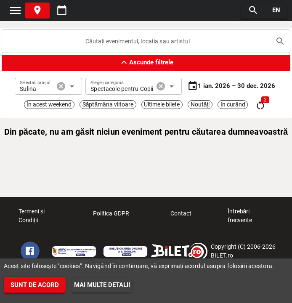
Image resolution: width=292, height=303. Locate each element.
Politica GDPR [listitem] (111, 216)
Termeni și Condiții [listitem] (42, 216)
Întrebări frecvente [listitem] (251, 216)
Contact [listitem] (181, 216)
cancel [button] (61, 86)
